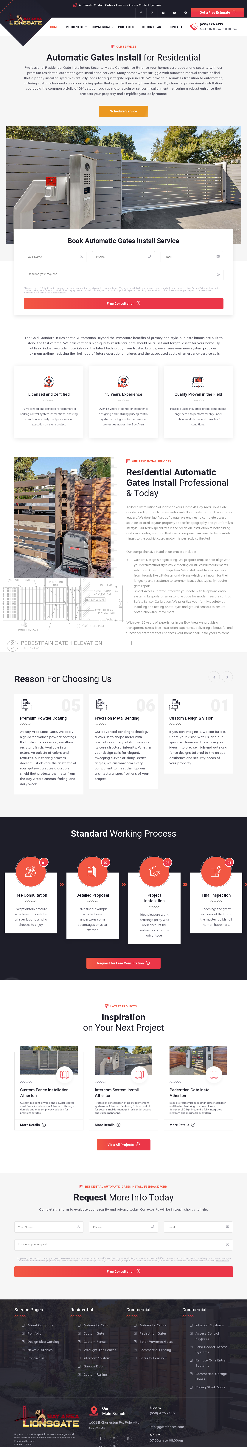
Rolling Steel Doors (210, 1387)
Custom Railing (95, 1374)
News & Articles (40, 1350)
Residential (75, 27)
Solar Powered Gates (156, 1341)
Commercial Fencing (155, 1350)
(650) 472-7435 (211, 24)
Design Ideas (151, 27)
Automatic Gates (152, 1325)
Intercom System (96, 1358)
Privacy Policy (59, 292)
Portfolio (126, 27)
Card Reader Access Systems (211, 1349)
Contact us (35, 1358)
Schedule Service (123, 111)
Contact (176, 27)
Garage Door (93, 1366)
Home (54, 27)
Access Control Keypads (207, 1336)
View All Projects (124, 1144)
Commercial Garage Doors (211, 1376)
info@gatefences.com (167, 1427)
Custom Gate (93, 1333)
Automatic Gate (95, 1325)
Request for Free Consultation (123, 963)
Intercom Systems (209, 1325)
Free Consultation (123, 303)
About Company (40, 1325)
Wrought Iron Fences (99, 1350)
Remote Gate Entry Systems (210, 1363)
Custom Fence (94, 1341)
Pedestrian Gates (153, 1333)
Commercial (101, 27)
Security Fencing (152, 1358)
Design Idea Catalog (43, 1341)
